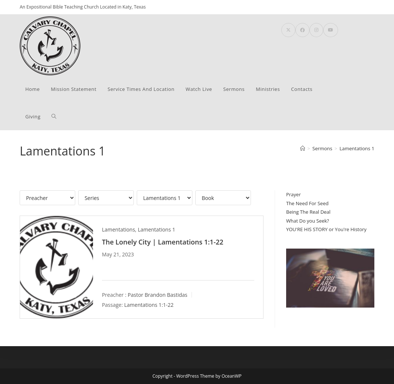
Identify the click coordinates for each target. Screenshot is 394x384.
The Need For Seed (307, 203)
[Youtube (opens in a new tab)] (330, 30)
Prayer (293, 194)
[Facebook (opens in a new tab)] (302, 30)
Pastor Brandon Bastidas (158, 294)
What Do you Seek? (307, 220)
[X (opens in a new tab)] (288, 30)
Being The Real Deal (308, 212)
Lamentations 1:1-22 (148, 304)
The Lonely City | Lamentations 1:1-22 (163, 241)
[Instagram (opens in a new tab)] (316, 30)
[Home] (302, 148)
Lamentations (118, 229)
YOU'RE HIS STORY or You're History (326, 229)
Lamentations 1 (357, 148)
